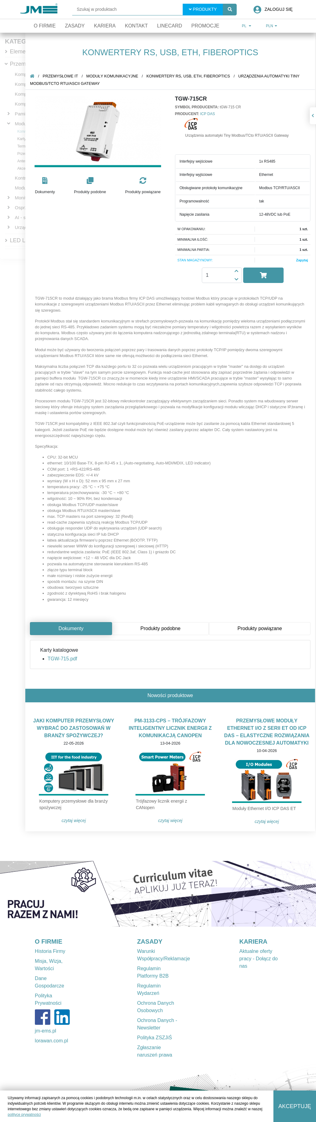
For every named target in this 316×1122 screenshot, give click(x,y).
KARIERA (253, 941)
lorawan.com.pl (51, 1040)
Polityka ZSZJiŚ (154, 1037)
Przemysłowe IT (61, 76)
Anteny (23, 161)
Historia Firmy (50, 951)
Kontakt (136, 25)
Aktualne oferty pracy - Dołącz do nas (258, 959)
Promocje (205, 25)
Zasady (75, 25)
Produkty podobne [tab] (161, 628)
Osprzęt (23, 207)
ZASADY (149, 941)
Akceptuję (294, 1106)
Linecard (169, 25)
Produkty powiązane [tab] (261, 628)
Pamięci (23, 113)
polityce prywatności (24, 1114)
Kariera (104, 25)
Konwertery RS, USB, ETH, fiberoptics (189, 76)
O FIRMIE (48, 941)
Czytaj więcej (74, 820)
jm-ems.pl (45, 1030)
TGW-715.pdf (63, 658)
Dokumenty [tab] (72, 628)
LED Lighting (26, 240)
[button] (46, 186)
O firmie (45, 25)
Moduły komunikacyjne (113, 76)
